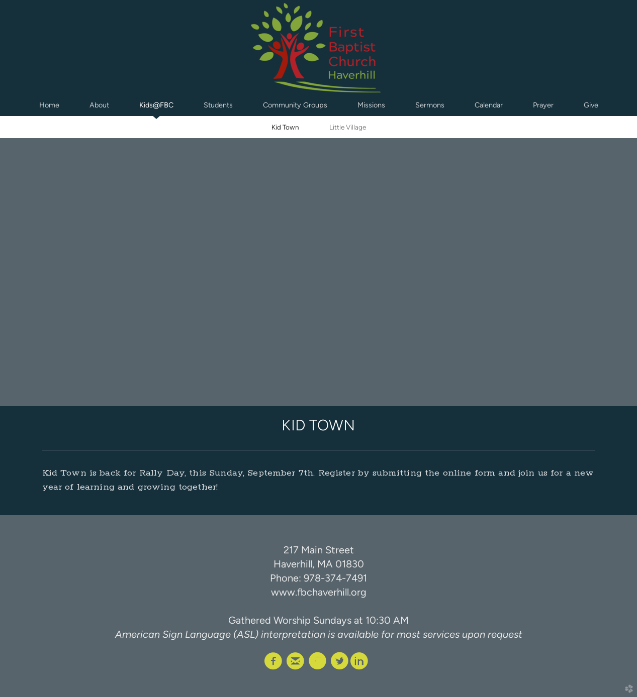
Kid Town (285, 127)
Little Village (347, 127)
